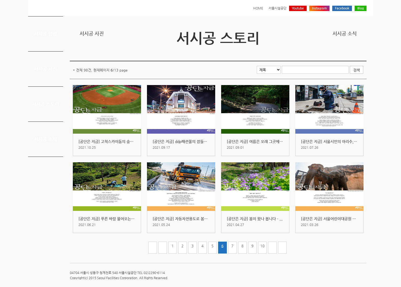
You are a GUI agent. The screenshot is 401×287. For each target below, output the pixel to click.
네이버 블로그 (355, 52)
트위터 (338, 52)
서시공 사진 (45, 69)
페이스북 (346, 52)
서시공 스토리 (45, 104)
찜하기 (363, 52)
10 (262, 246)
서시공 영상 (45, 33)
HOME (258, 8)
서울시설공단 (277, 8)
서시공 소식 (45, 139)
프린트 (330, 52)
